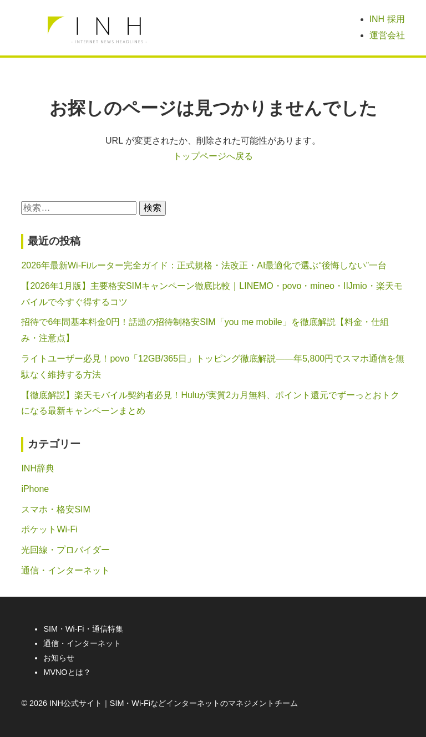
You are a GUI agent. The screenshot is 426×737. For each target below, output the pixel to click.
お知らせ (58, 657)
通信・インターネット (65, 570)
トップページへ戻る (213, 156)
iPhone (35, 489)
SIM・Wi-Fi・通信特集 (83, 628)
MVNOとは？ (66, 672)
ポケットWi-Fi (49, 529)
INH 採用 (387, 19)
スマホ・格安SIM (55, 509)
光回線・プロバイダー (65, 550)
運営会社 (387, 35)
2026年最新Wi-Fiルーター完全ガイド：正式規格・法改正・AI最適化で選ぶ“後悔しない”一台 (204, 265)
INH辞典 (37, 468)
